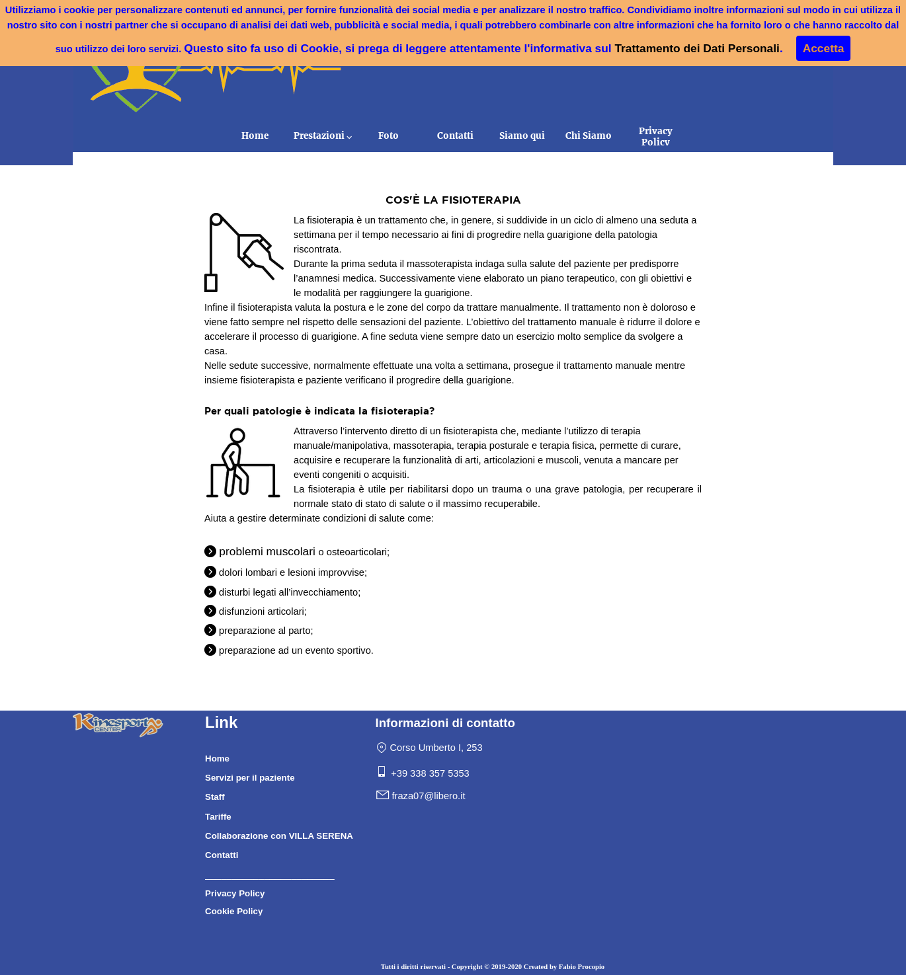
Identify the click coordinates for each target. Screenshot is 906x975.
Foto (388, 135)
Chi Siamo (588, 135)
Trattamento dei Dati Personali (696, 48)
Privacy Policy (656, 137)
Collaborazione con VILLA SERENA (279, 836)
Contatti (455, 135)
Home (254, 135)
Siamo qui (522, 135)
